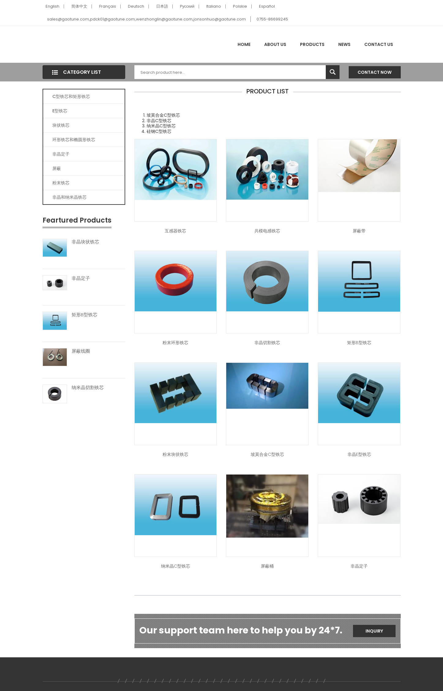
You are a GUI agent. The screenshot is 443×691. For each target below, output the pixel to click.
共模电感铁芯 (267, 231)
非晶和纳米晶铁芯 (69, 197)
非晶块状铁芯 (85, 242)
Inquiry (374, 631)
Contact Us (378, 44)
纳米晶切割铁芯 (88, 388)
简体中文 (79, 6)
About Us (275, 44)
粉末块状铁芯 (175, 454)
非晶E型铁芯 (359, 454)
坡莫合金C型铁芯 (267, 454)
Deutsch (136, 6)
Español (267, 6)
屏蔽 (56, 168)
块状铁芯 (60, 125)
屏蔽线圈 (81, 351)
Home (244, 44)
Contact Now (375, 72)
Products (312, 44)
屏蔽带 (359, 231)
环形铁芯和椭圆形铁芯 (73, 140)
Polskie (240, 6)
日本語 (162, 6)
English (52, 6)
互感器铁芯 (175, 231)
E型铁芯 (59, 111)
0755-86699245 (272, 19)
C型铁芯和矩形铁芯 (71, 96)
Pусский (187, 6)
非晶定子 (60, 154)
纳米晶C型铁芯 (175, 566)
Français (107, 6)
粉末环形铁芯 (175, 343)
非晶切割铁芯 (267, 343)
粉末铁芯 (60, 183)
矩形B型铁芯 (84, 315)
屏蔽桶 (267, 566)
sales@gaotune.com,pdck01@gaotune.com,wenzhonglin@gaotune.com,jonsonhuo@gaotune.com (146, 19)
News (344, 44)
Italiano (213, 6)
